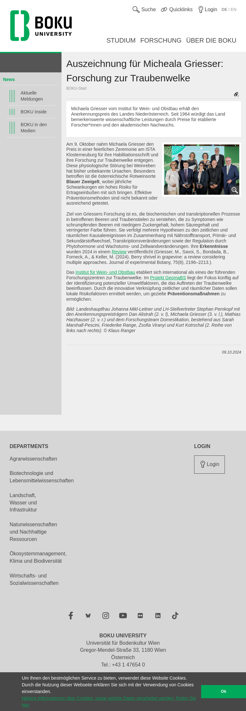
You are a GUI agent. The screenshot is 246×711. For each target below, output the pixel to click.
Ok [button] (223, 691)
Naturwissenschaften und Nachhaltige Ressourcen (33, 532)
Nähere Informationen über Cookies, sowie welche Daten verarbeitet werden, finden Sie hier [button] (109, 701)
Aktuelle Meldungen (32, 96)
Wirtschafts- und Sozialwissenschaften (34, 579)
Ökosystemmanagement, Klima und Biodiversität (38, 557)
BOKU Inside (34, 111)
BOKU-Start (76, 88)
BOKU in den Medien (34, 127)
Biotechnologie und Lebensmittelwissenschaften (42, 476)
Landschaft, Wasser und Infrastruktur (23, 503)
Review (119, 251)
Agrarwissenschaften (33, 459)
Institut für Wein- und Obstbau (105, 272)
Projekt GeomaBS (168, 277)
